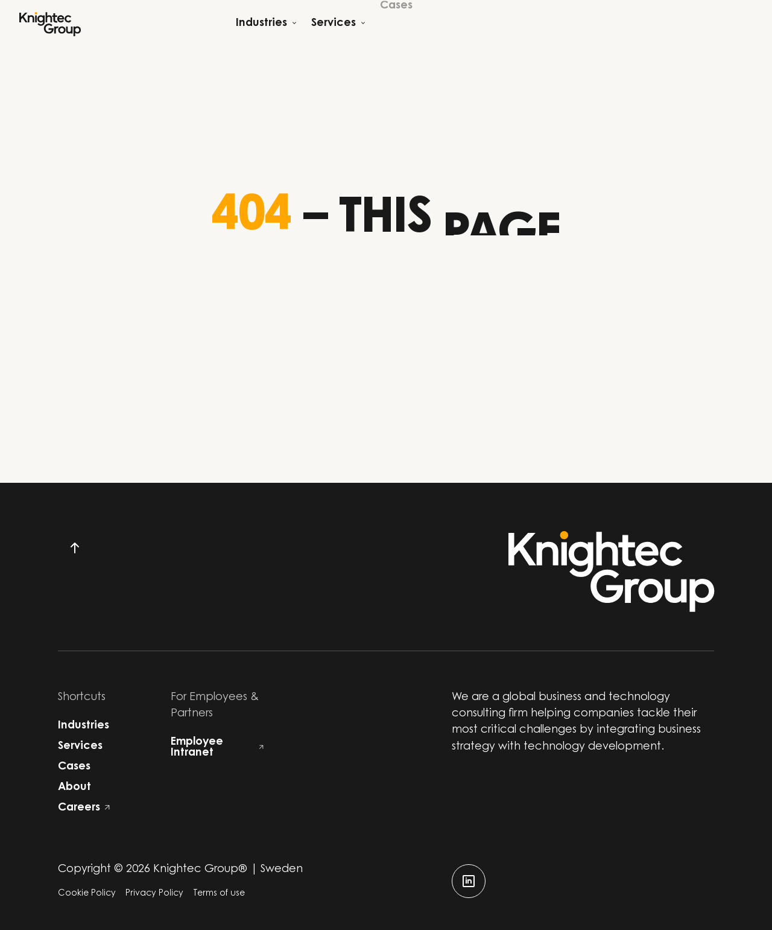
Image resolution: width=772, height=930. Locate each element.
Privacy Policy (154, 894)
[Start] (50, 24)
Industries (83, 726)
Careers (84, 808)
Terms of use (219, 894)
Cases (74, 767)
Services (80, 746)
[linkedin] (469, 881)
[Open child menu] (266, 24)
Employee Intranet (217, 748)
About (74, 787)
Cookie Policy (87, 894)
